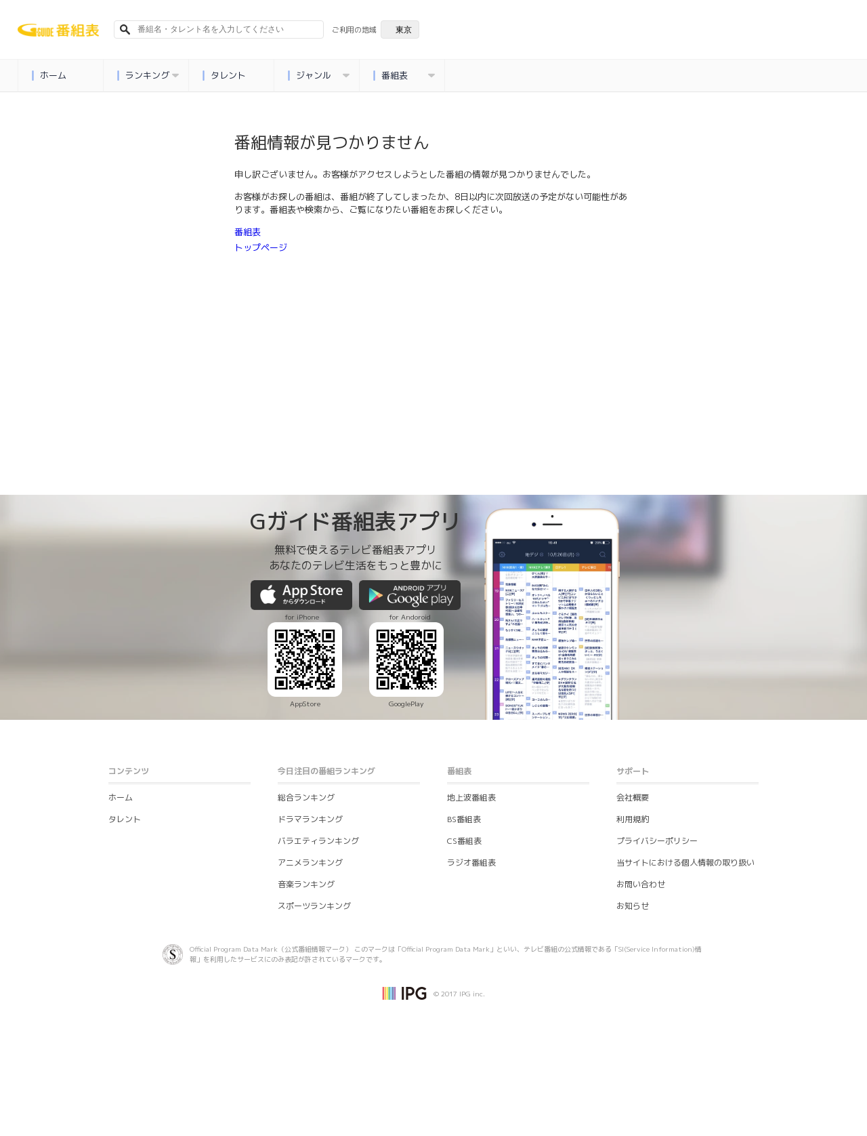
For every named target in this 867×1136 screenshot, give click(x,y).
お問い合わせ (640, 884)
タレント (224, 75)
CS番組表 (464, 841)
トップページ (260, 247)
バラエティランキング (318, 841)
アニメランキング (310, 862)
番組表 (404, 75)
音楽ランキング (306, 884)
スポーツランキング (314, 906)
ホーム (48, 75)
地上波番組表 (471, 797)
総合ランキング (306, 797)
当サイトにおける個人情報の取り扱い (685, 862)
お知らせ (632, 906)
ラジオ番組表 (471, 862)
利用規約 (632, 819)
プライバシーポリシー (657, 841)
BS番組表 (464, 819)
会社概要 (632, 797)
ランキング (148, 75)
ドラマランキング (310, 819)
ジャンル (318, 75)
